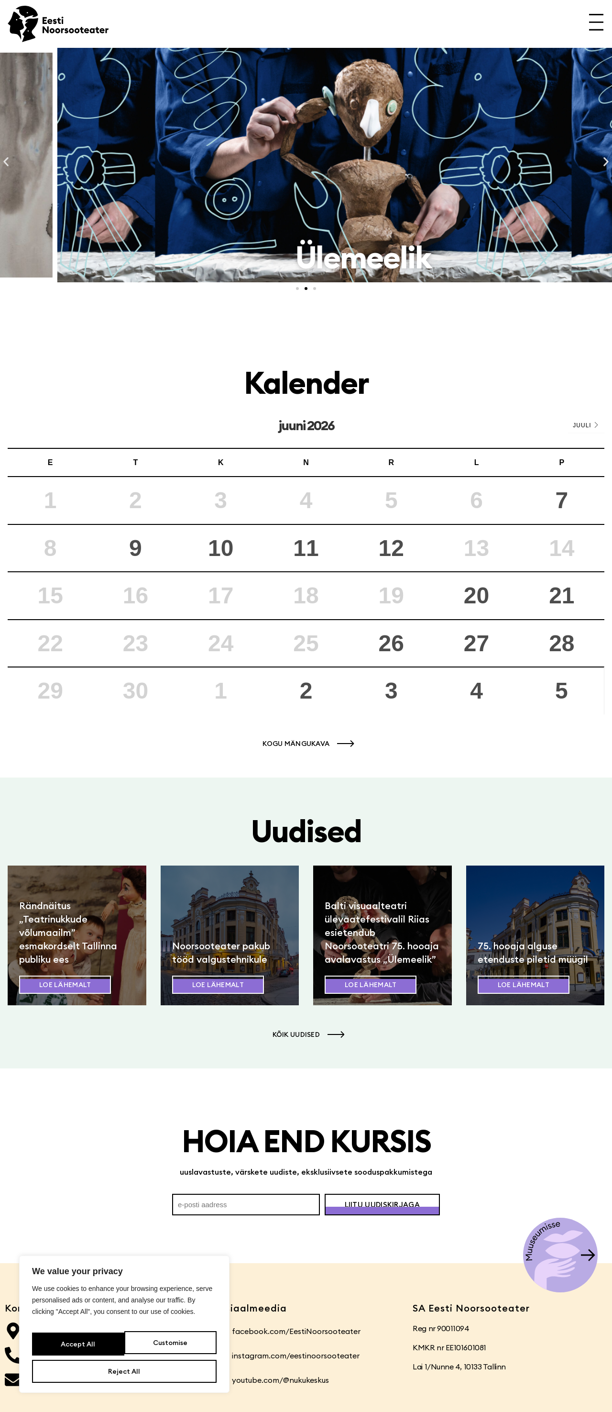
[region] (124, 1330)
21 (561, 595)
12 (391, 548)
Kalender (306, 382)
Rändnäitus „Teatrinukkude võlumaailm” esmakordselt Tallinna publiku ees (68, 932)
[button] (6, 162)
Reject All (169, 1348)
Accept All (124, 1371)
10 (220, 548)
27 (476, 643)
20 (476, 595)
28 (561, 643)
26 (391, 643)
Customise (77, 1348)
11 (305, 548)
